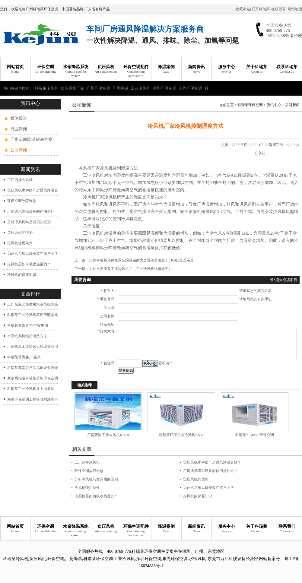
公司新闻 (292, 105)
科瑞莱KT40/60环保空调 (254, 435)
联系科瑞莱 (261, 9)
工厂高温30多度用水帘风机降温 (32, 304)
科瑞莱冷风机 (46, 88)
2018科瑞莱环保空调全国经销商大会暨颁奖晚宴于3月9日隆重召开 (141, 260)
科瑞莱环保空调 (250, 105)
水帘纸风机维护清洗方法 (27, 336)
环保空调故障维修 (21, 201)
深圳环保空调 (164, 88)
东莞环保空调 (190, 88)
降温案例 (166, 69)
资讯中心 (274, 105)
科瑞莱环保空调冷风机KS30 (181, 435)
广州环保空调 (98, 88)
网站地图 (295, 9)
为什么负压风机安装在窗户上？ (32, 254)
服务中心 (226, 69)
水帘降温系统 (76, 71)
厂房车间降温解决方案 (31, 139)
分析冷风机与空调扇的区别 (29, 222)
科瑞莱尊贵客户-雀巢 (24, 357)
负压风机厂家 (72, 88)
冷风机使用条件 (20, 243)
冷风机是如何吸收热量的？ (29, 264)
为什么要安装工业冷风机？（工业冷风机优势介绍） (130, 269)
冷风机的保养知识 (21, 275)
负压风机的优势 (20, 232)
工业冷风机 (140, 88)
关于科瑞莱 (257, 69)
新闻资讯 (196, 69)
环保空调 (45, 69)
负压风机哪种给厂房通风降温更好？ (212, 462)
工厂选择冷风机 (20, 180)
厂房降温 (120, 88)
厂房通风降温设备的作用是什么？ (210, 471)
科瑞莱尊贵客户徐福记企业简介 (32, 368)
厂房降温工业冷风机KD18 (108, 435)
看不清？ (165, 363)
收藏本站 (243, 9)
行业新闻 (18, 129)
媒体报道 (18, 118)
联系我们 (287, 529)
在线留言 (278, 9)
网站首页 (15, 69)
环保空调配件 (136, 71)
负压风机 (106, 69)
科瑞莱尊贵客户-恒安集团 (27, 325)
